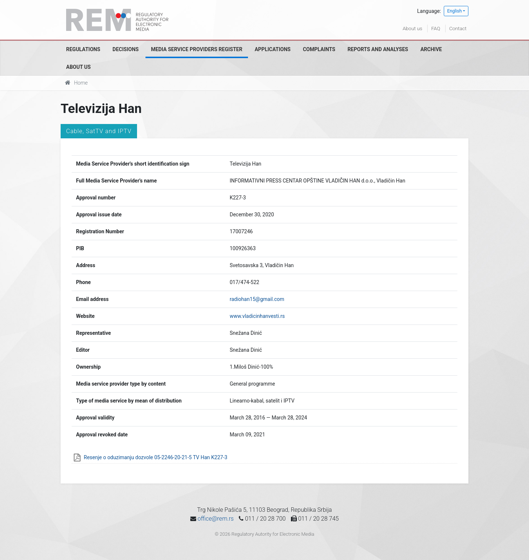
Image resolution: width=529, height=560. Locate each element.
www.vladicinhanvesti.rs (257, 316)
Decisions (125, 49)
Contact (458, 28)
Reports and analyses (378, 49)
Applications (273, 49)
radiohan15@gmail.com (257, 299)
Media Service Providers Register (196, 49)
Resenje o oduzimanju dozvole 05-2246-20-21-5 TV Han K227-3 (155, 457)
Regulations (83, 49)
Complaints (319, 49)
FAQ (435, 28)
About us (412, 28)
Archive (431, 49)
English (454, 11)
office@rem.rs (216, 518)
